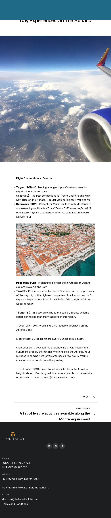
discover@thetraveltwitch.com (57, 377)
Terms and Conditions (15, 503)
